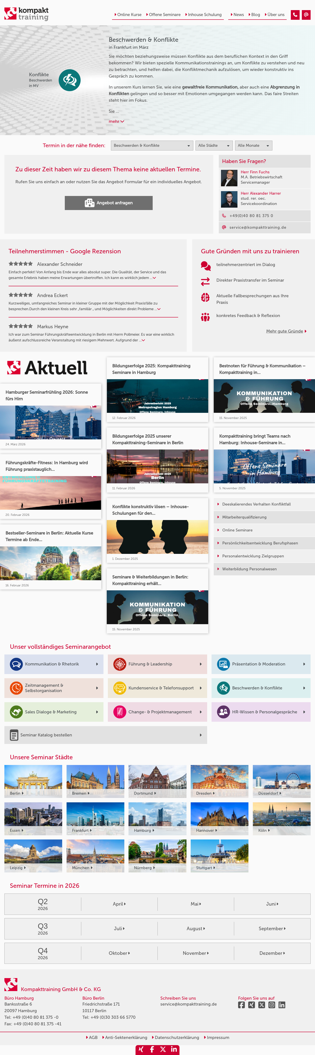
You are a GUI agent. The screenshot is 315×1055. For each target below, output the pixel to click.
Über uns (274, 14)
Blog (254, 14)
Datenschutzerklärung (175, 1037)
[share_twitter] (163, 1050)
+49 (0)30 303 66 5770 (113, 1017)
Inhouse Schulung (203, 14)
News (237, 14)
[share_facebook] (152, 1050)
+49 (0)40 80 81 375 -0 (35, 1017)
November (196, 953)
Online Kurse (127, 14)
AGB (92, 1037)
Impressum (216, 1037)
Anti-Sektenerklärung (124, 1037)
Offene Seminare (163, 14)
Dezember (272, 953)
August (196, 929)
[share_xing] (141, 1050)
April (119, 904)
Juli (119, 929)
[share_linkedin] (173, 1050)
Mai (196, 904)
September (272, 929)
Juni (272, 904)
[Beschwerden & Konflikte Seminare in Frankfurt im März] (295, 15)
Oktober (119, 953)
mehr (116, 121)
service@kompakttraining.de (188, 1004)
